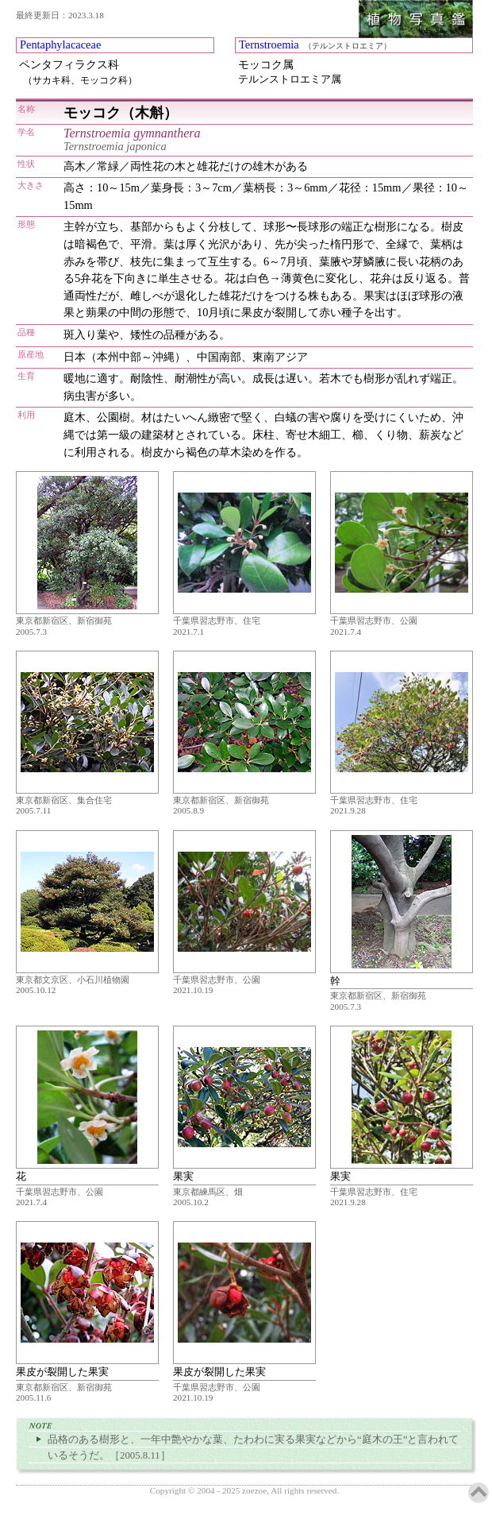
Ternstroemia (269, 44)
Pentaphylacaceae (60, 44)
